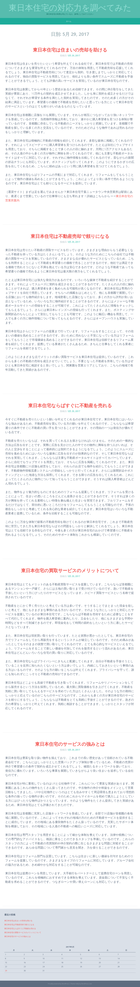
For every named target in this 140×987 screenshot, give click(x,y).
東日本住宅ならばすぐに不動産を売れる (70, 405)
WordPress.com (86, 984)
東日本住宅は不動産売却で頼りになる (70, 236)
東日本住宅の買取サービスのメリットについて (70, 570)
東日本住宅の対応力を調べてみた (70, 7)
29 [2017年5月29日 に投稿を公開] (6, 970)
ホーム (68, 21)
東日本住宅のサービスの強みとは (70, 744)
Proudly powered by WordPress (58, 984)
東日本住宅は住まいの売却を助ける (70, 50)
